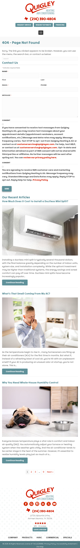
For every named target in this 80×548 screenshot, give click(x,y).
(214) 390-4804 (43, 19)
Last (42, 79)
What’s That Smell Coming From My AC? (26, 292)
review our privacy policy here (39, 156)
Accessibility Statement (66, 542)
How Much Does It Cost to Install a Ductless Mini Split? (35, 199)
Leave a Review (40, 528)
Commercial (52, 536)
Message (6, 94)
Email (5, 85)
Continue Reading (17, 281)
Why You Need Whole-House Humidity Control (30, 381)
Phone (44, 85)
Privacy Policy (40, 179)
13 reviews (42, 525)
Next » (50, 470)
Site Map (40, 545)
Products (27, 536)
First (4, 79)
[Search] (40, 58)
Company (13, 536)
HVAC (39, 536)
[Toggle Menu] (40, 33)
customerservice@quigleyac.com (35, 143)
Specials (67, 536)
